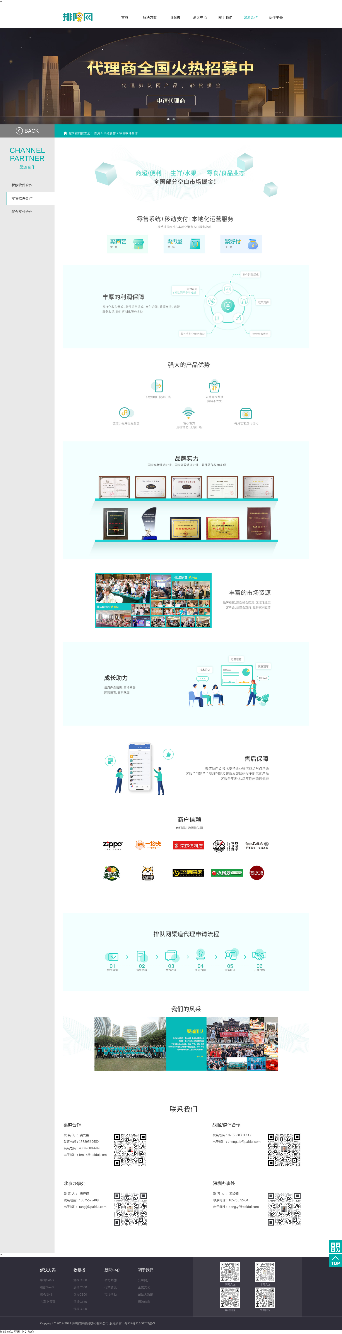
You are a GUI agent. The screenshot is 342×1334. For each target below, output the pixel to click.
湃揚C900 (80, 1280)
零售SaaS (47, 1280)
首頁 (97, 133)
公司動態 (110, 1280)
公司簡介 (144, 1280)
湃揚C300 (80, 1309)
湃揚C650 (80, 1301)
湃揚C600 (80, 1287)
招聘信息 (144, 1301)
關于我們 (146, 1270)
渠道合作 (110, 133)
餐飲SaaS (47, 1287)
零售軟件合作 (128, 133)
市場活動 (110, 1294)
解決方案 (48, 1270)
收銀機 (79, 1270)
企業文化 (144, 1287)
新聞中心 (112, 1270)
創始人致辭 (145, 1294)
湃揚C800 (80, 1294)
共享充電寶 (47, 1301)
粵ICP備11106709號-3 (139, 1323)
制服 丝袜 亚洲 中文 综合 (17, 1332)
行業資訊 (110, 1287)
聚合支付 (46, 1294)
